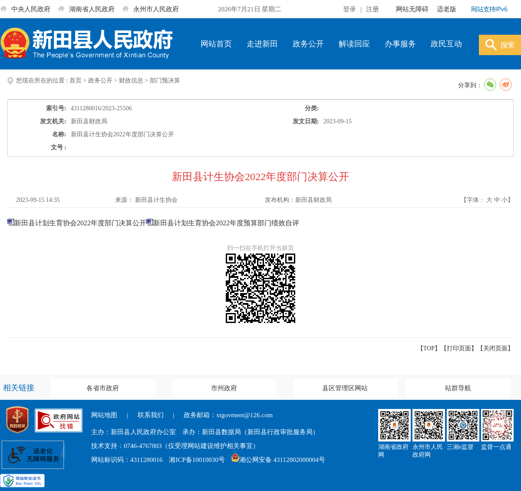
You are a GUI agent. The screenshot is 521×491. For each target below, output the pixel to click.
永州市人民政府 (150, 9)
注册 (372, 9)
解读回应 (354, 44)
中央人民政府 (25, 9)
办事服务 (400, 44)
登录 (349, 9)
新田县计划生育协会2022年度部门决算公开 (83, 223)
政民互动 (446, 44)
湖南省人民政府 (86, 9)
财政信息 (131, 80)
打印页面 (459, 348)
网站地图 (104, 415)
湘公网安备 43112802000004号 (278, 459)
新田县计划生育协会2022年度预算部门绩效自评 (226, 223)
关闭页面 (495, 348)
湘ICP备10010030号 (196, 459)
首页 (75, 80)
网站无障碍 (412, 9)
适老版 (446, 9)
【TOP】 (429, 348)
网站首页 (216, 44)
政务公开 (308, 44)
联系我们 (151, 415)
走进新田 (262, 44)
